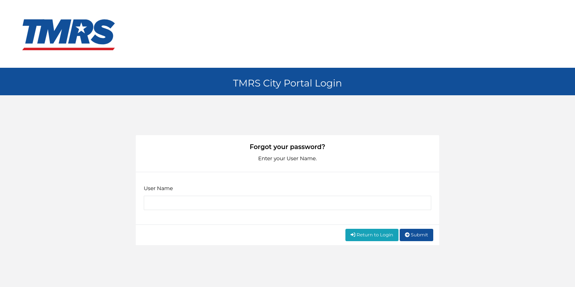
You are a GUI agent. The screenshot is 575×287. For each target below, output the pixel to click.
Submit (416, 235)
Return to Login (372, 235)
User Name (158, 188)
